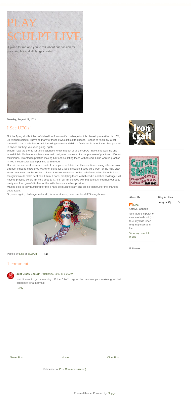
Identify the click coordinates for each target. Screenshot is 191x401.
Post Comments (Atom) (72, 369)
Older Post (113, 357)
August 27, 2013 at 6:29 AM (57, 273)
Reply (20, 287)
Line (136, 204)
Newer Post (16, 357)
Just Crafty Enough (28, 273)
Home (65, 357)
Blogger (111, 393)
